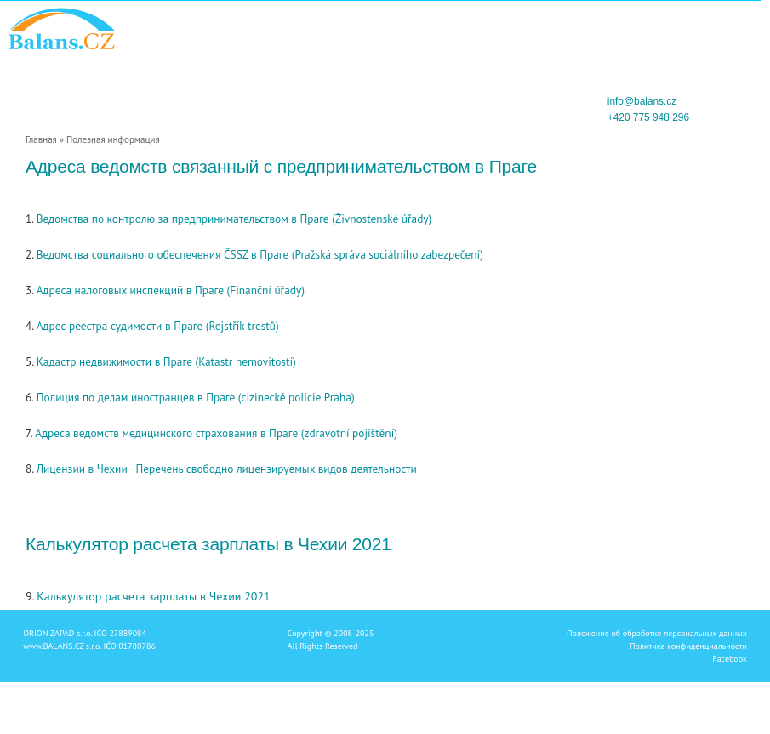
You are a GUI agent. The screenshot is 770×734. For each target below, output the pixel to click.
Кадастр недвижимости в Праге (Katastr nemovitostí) (166, 361)
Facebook (729, 658)
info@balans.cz (641, 101)
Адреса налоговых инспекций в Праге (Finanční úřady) (171, 290)
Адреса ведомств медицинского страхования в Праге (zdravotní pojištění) (216, 433)
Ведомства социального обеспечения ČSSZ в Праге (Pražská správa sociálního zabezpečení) (260, 254)
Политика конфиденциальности (688, 645)
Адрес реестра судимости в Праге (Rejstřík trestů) (158, 325)
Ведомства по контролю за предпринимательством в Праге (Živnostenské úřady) (234, 218)
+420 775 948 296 (648, 117)
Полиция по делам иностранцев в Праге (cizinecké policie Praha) (196, 397)
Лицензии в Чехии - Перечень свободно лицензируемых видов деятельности (227, 468)
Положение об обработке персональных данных (657, 633)
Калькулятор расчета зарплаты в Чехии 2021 (153, 596)
